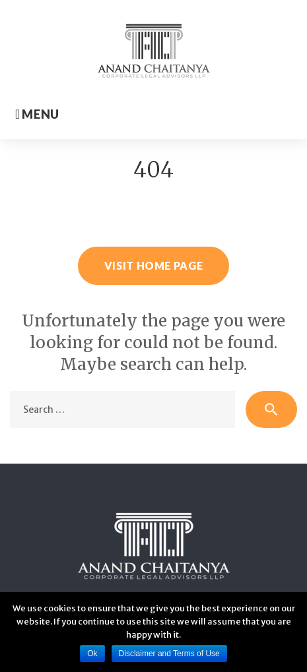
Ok (92, 653)
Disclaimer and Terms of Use (169, 653)
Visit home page (153, 265)
